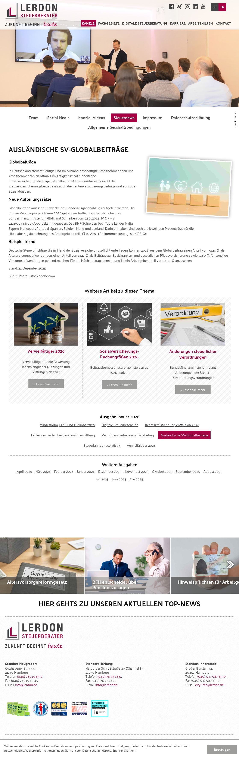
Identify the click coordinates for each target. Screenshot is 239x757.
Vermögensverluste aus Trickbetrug (128, 435)
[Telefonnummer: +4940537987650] (211, 676)
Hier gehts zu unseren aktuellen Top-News (120, 603)
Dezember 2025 (109, 471)
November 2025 (137, 471)
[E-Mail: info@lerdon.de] (26, 685)
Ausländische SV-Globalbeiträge (184, 435)
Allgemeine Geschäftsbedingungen (119, 127)
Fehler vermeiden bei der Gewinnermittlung (63, 435)
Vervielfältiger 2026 (141, 445)
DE (214, 7)
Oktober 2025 (162, 471)
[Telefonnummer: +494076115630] (30, 676)
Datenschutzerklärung (190, 117)
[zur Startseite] (31, 14)
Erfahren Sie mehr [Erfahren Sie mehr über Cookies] (124, 750)
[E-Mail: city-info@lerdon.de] (209, 685)
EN (222, 7)
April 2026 (24, 471)
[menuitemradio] (177, 23)
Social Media (58, 117)
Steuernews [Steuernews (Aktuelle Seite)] (124, 117)
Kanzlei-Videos (91, 117)
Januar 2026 (86, 471)
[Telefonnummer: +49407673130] (109, 676)
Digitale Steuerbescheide (120, 425)
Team (33, 117)
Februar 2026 (64, 471)
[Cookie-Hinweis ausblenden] (222, 749)
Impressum (152, 117)
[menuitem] (88, 23)
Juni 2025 (119, 479)
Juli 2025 (102, 479)
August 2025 (213, 471)
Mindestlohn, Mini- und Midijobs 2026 (67, 425)
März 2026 (43, 471)
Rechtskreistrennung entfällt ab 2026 (172, 425)
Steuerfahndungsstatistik (102, 445)
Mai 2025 (136, 479)
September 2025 (188, 471)
